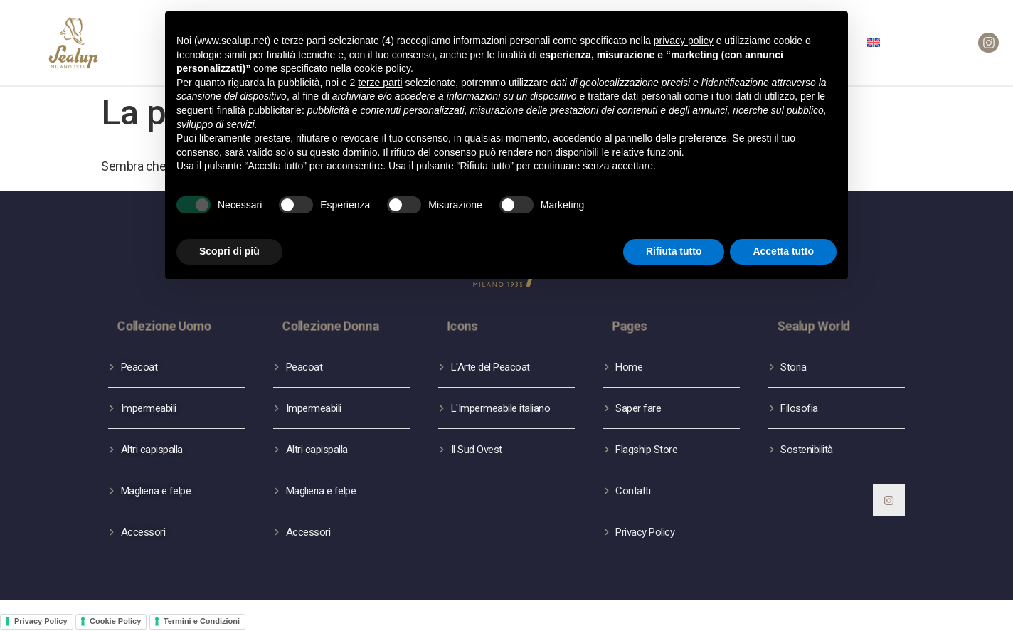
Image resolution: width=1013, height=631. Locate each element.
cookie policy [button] (382, 68)
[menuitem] (873, 43)
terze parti (380, 82)
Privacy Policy (41, 621)
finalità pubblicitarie (259, 110)
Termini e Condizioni (202, 621)
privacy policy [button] (684, 40)
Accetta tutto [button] (783, 251)
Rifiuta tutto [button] (674, 251)
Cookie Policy (115, 621)
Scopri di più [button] (229, 251)
